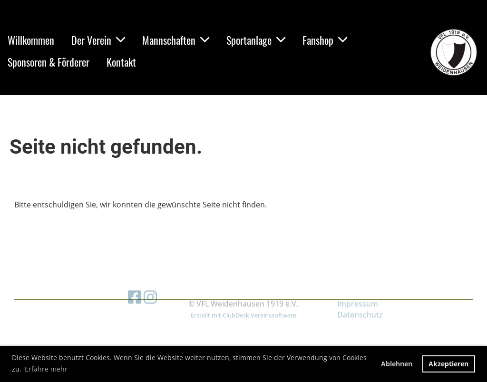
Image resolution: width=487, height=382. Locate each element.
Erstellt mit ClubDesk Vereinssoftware (243, 300)
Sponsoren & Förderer (48, 61)
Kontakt (121, 61)
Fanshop (324, 40)
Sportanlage (255, 40)
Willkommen (31, 40)
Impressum (357, 289)
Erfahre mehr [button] (46, 368)
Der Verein (98, 40)
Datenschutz (359, 300)
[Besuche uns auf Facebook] (134, 283)
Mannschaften (175, 40)
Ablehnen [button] (396, 363)
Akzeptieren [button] (448, 363)
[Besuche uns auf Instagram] (150, 283)
